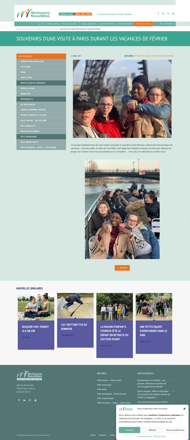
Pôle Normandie (167, 56)
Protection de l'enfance (143, 56)
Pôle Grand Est (28, 126)
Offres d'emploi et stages (34, 115)
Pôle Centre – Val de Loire (34, 120)
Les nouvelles (25, 56)
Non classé (26, 77)
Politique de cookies (144, 436)
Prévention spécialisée (32, 61)
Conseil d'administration (33, 109)
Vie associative (28, 104)
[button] (184, 408)
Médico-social (28, 88)
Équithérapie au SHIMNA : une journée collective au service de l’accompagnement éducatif (151, 383)
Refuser (152, 430)
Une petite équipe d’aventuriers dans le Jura (153, 331)
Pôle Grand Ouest (29, 142)
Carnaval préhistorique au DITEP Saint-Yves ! (152, 403)
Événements (156, 56)
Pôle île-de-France (30, 131)
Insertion (25, 93)
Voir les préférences (175, 430)
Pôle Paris (26, 67)
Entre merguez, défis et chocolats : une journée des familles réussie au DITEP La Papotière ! (153, 394)
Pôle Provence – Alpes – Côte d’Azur (38, 147)
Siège (23, 72)
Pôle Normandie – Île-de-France (111, 394)
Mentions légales (159, 436)
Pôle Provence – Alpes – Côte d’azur (114, 403)
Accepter (129, 430)
